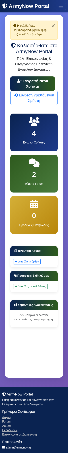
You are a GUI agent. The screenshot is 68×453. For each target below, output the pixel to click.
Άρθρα (6, 425)
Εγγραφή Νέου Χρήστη (32, 83)
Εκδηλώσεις (10, 430)
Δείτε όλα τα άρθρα (27, 261)
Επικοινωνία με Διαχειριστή (19, 434)
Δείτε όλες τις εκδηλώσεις (30, 286)
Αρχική (6, 417)
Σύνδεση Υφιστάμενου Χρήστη (34, 98)
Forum (6, 421)
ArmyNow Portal (25, 6)
